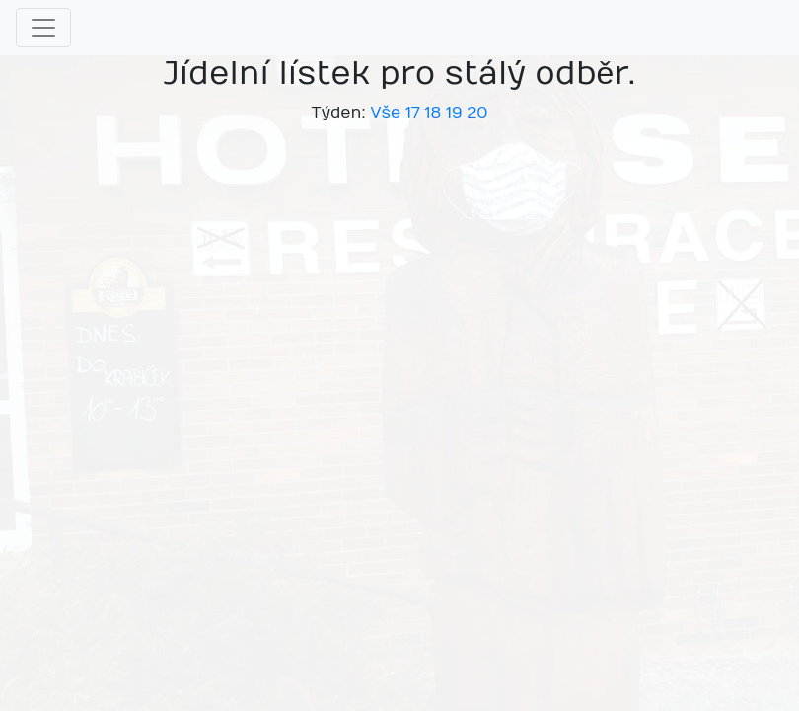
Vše (385, 112)
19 (454, 112)
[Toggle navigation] (43, 27)
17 (412, 112)
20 (477, 112)
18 (432, 112)
